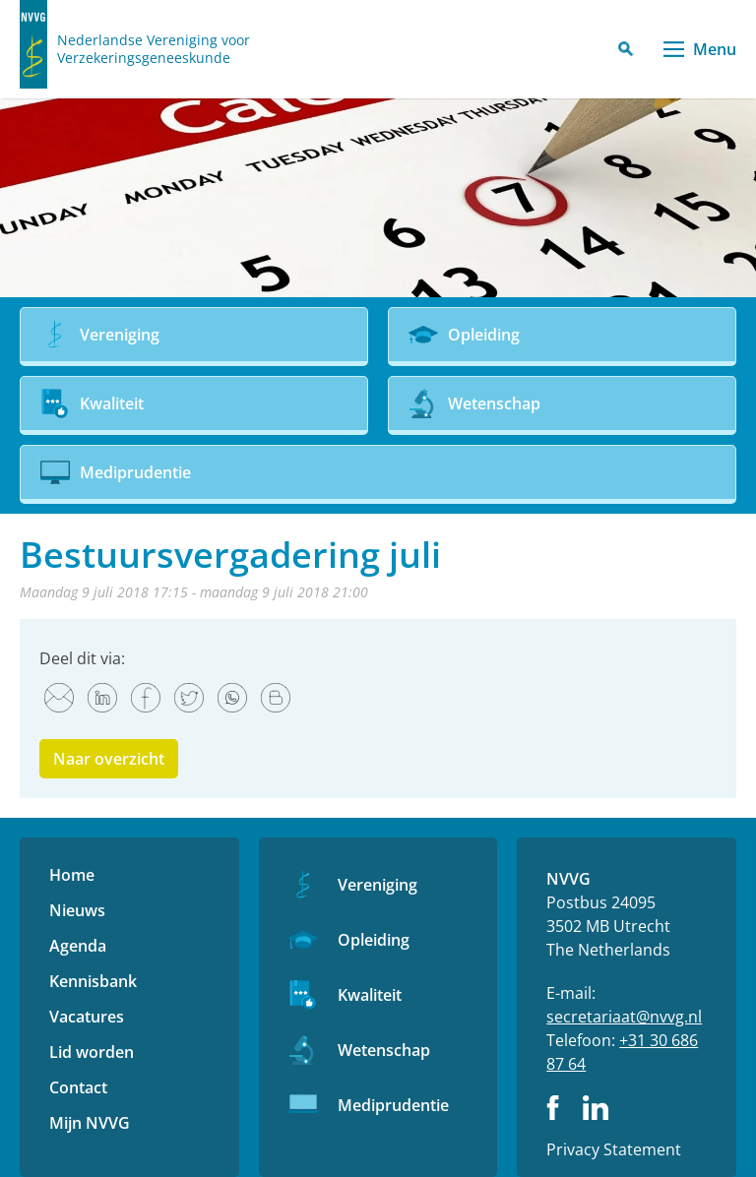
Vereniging (377, 885)
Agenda (77, 946)
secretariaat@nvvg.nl (624, 1016)
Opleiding (374, 940)
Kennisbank (93, 981)
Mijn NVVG (89, 1123)
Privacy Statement (613, 1149)
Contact (78, 1087)
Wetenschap (384, 1050)
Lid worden (91, 1052)
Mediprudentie (393, 1105)
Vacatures (86, 1016)
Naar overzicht (108, 759)
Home (71, 875)
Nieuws (77, 910)
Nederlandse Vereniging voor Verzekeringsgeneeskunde (153, 49)
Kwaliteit (370, 995)
